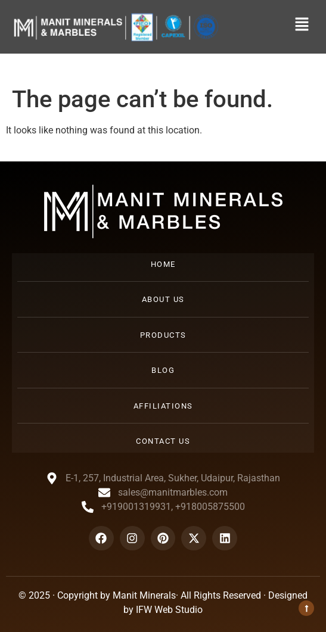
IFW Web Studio (169, 609)
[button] (302, 25)
